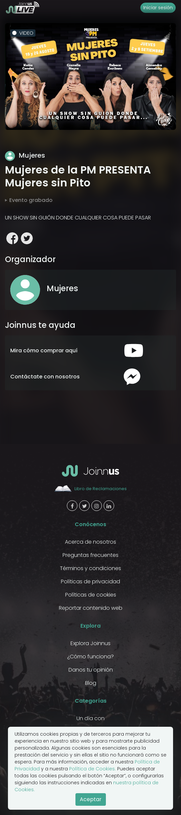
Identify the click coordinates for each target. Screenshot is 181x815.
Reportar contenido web (90, 608)
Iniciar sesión (158, 7)
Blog (90, 683)
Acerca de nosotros (90, 542)
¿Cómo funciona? (90, 656)
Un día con (90, 718)
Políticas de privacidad (90, 581)
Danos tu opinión (90, 670)
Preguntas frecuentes (90, 555)
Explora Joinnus (90, 643)
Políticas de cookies (90, 595)
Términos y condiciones (90, 568)
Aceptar (91, 799)
